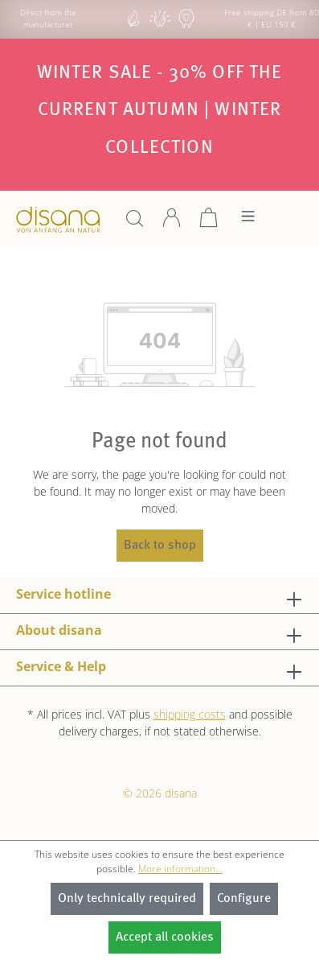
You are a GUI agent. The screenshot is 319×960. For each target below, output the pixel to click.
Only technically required (127, 898)
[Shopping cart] (208, 223)
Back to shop (160, 545)
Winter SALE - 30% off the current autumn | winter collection (160, 110)
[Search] (135, 223)
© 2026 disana (160, 793)
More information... (180, 869)
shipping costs (189, 714)
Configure (244, 898)
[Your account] (171, 223)
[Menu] (248, 220)
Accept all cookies (165, 937)
